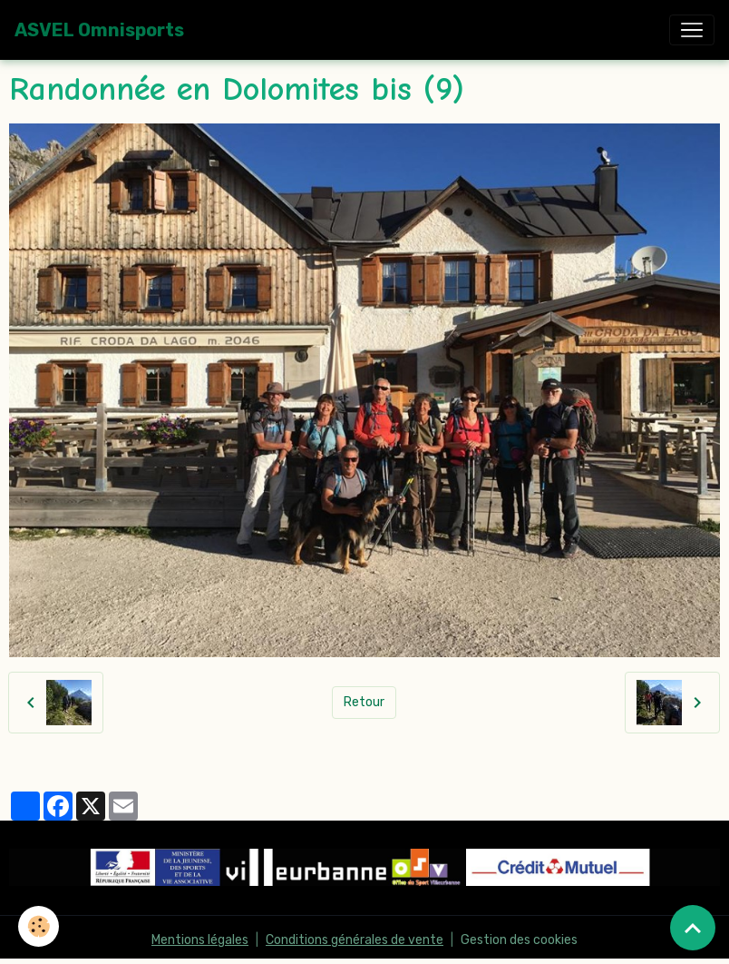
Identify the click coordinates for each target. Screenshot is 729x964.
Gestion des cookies (519, 940)
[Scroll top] (692, 927)
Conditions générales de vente (354, 940)
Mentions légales (199, 940)
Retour (364, 702)
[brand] (99, 30)
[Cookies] (38, 926)
